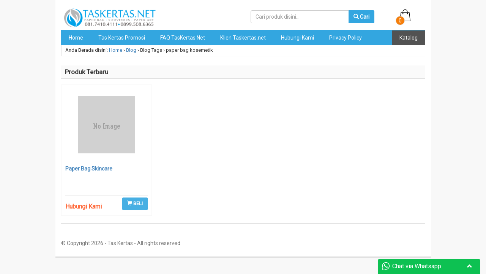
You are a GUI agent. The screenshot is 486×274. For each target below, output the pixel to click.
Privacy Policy (345, 38)
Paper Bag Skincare (88, 169)
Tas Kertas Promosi (121, 38)
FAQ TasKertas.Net (182, 38)
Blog (131, 50)
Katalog (408, 38)
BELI (135, 203)
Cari (361, 17)
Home (76, 38)
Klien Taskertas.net (243, 38)
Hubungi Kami (297, 38)
